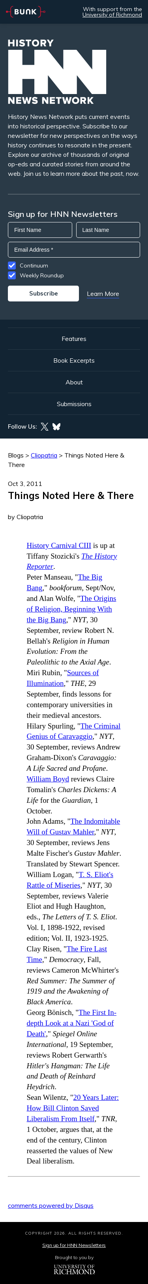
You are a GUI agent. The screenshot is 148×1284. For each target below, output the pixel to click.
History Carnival (59, 545)
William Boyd (48, 779)
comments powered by (51, 1205)
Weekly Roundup (42, 275)
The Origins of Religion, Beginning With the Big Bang (71, 609)
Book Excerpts (74, 360)
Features (74, 339)
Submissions (74, 404)
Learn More (103, 293)
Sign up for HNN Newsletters (74, 1245)
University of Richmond (112, 14)
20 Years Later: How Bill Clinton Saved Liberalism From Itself (73, 1108)
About (74, 382)
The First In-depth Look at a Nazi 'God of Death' (71, 1023)
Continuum (34, 265)
